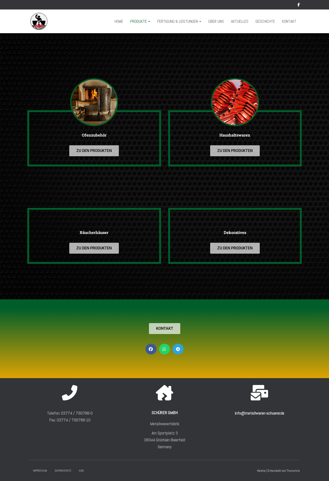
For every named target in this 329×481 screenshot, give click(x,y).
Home (119, 21)
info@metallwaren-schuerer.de (259, 413)
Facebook (298, 5)
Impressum (40, 470)
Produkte (140, 21)
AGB (81, 470)
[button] (151, 349)
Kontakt (289, 21)
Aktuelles (239, 21)
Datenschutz (63, 470)
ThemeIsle (293, 471)
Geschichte (265, 21)
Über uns (216, 21)
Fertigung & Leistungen (179, 21)
